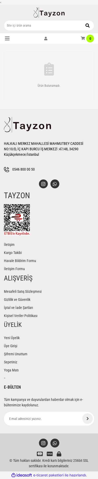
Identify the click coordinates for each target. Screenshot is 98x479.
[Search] (49, 25)
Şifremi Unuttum (15, 354)
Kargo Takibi (13, 253)
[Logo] (49, 12)
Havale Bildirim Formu (20, 261)
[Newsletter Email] (49, 419)
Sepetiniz (10, 362)
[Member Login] (45, 38)
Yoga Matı (11, 370)
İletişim (9, 244)
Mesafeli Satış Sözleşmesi (23, 291)
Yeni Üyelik (12, 338)
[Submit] (87, 418)
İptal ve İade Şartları (18, 308)
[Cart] (87, 38)
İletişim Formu (14, 269)
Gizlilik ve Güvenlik (17, 299)
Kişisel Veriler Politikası (20, 316)
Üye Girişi (10, 346)
